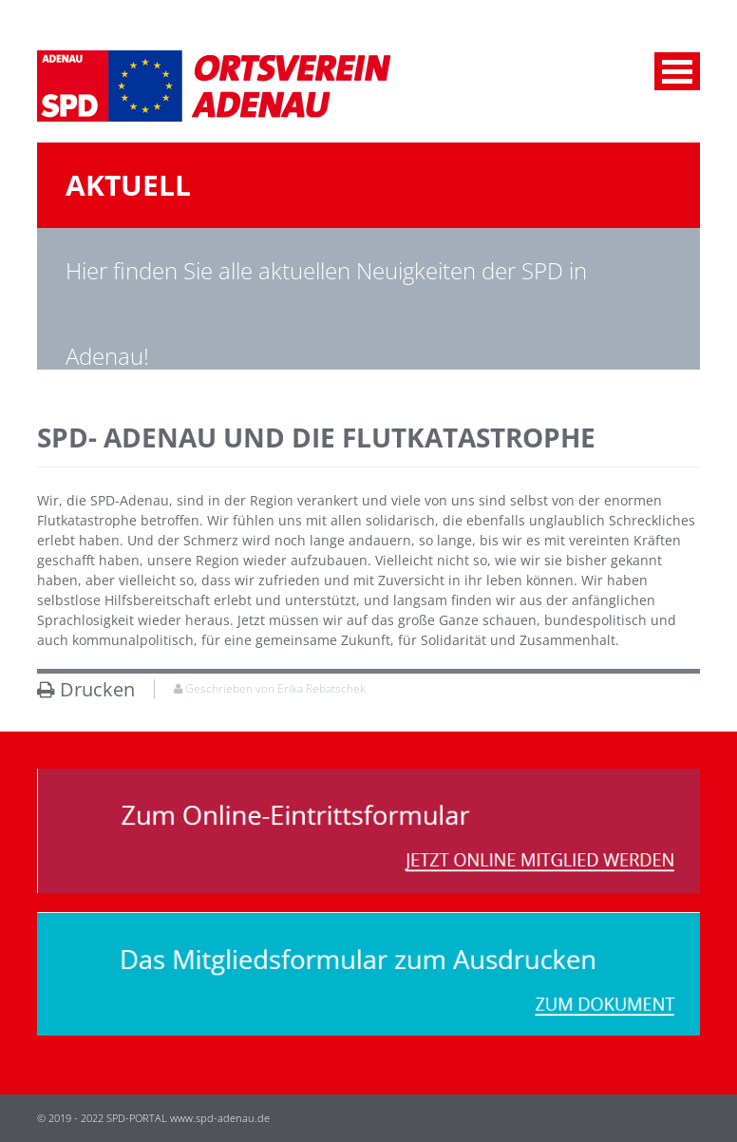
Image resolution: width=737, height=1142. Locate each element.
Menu (677, 71)
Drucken (86, 689)
